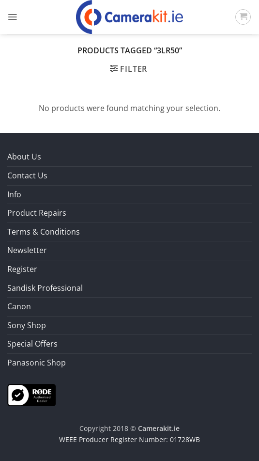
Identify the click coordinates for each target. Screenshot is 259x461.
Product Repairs (36, 212)
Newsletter (27, 250)
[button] (12, 17)
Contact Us (27, 175)
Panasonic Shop (36, 362)
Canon (19, 306)
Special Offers (32, 343)
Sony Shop (26, 325)
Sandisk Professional (45, 288)
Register (22, 269)
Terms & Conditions (43, 231)
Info (14, 194)
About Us (24, 156)
